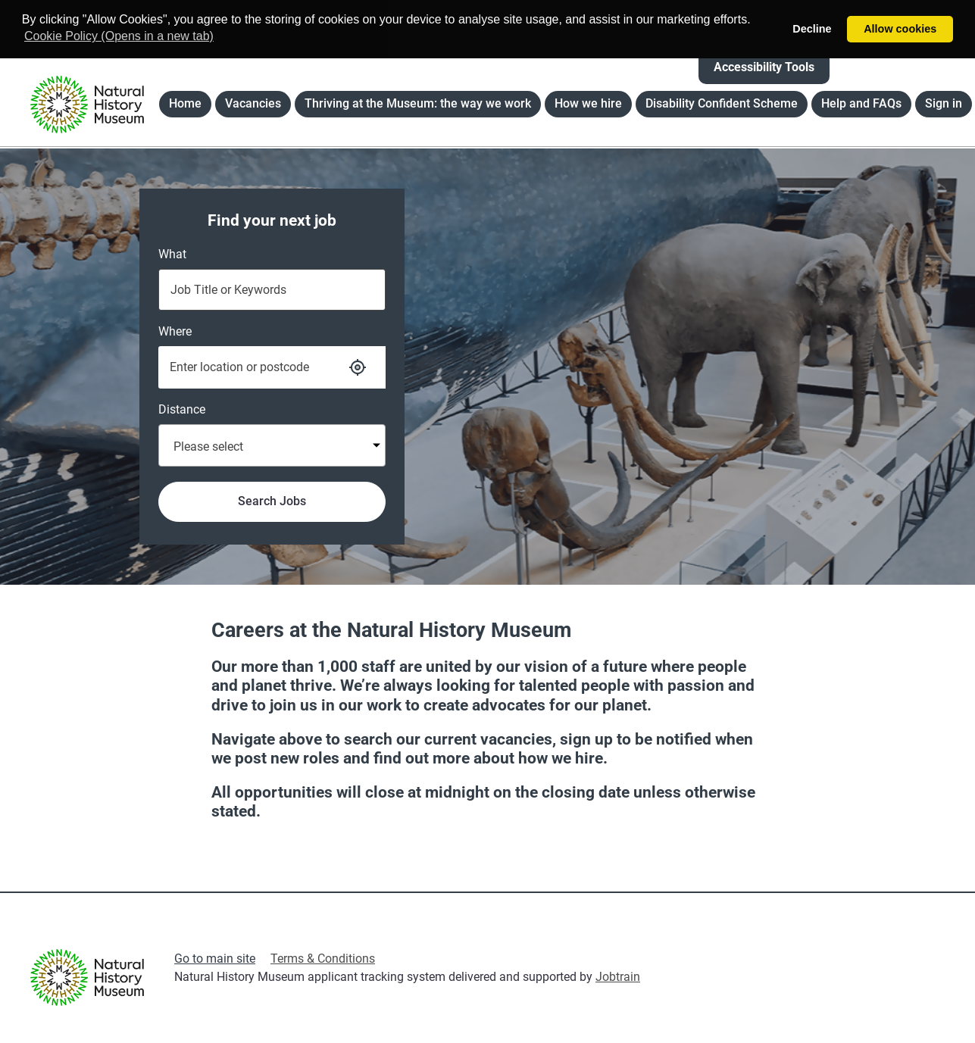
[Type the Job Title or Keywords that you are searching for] (272, 290)
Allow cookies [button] (900, 29)
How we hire (588, 103)
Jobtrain (617, 977)
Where (175, 331)
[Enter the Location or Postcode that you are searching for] (244, 367)
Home (190, 106)
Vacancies (258, 106)
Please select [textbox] (208, 446)
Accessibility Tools (764, 67)
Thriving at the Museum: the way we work (418, 103)
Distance (181, 409)
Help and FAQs (861, 103)
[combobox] (272, 445)
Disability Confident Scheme (721, 103)
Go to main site (214, 958)
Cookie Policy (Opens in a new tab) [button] (119, 36)
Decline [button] (811, 29)
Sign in (943, 103)
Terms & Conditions (322, 958)
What (172, 254)
